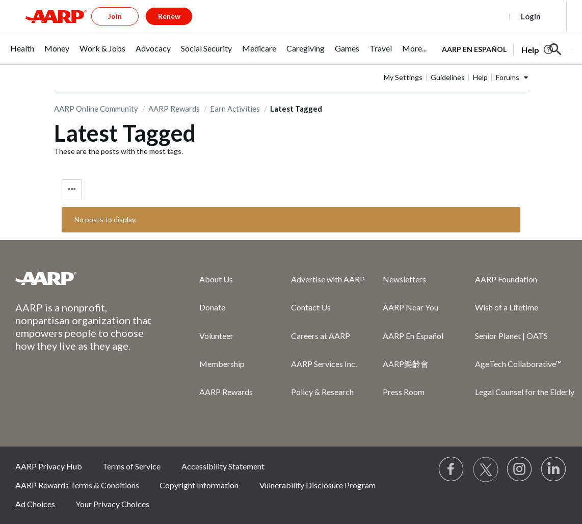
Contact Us (311, 307)
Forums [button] (507, 77)
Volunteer (216, 335)
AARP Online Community (96, 108)
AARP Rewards (174, 108)
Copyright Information (199, 485)
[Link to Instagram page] (520, 469)
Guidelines (448, 77)
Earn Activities (235, 108)
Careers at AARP (320, 335)
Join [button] (115, 16)
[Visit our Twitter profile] (485, 469)
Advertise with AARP (328, 279)
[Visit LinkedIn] (554, 469)
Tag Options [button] (72, 189)
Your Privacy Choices (112, 504)
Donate (212, 307)
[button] (555, 49)
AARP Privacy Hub (48, 466)
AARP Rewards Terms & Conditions (77, 485)
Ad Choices (35, 504)
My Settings (403, 77)
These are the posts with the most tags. (118, 151)
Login (531, 16)
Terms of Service (131, 466)
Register (483, 16)
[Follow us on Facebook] (451, 469)
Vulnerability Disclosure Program (317, 485)
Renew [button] (169, 16)
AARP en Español (474, 49)
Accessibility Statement (222, 466)
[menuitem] (22, 53)
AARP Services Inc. (324, 364)
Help (480, 77)
